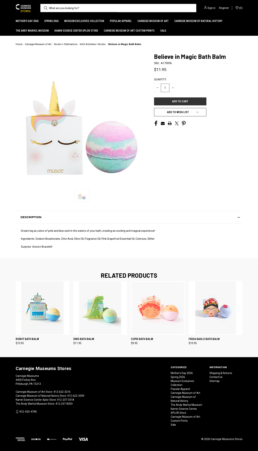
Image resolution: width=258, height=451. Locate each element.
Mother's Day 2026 (27, 21)
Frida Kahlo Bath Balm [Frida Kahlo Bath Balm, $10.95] (204, 339)
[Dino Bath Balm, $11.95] (100, 308)
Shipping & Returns (220, 373)
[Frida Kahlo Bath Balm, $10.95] (215, 308)
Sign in (211, 7)
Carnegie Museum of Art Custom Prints (129, 30)
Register (224, 7)
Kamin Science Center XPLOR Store (76, 30)
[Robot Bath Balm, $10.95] (42, 308)
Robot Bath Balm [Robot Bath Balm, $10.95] (27, 339)
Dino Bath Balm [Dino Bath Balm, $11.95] (83, 339)
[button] (129, 217)
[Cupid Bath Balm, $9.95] (158, 308)
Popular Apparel (121, 21)
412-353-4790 (28, 411)
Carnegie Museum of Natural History (198, 21)
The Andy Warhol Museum (32, 30)
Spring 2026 (51, 21)
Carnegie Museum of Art (153, 21)
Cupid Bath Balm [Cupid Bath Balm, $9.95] (142, 339)
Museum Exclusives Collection (84, 21)
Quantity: (160, 79)
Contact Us (215, 377)
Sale (163, 30)
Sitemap (214, 381)
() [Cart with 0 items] (239, 7)
